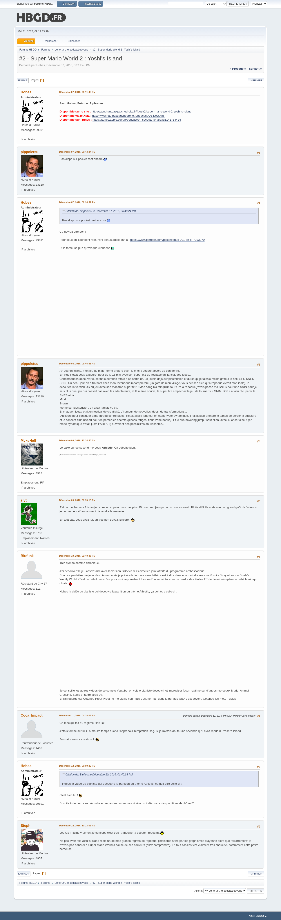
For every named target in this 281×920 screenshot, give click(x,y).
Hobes (26, 92)
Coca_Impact (32, 715)
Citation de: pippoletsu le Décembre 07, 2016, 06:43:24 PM (100, 210)
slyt (24, 500)
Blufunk (27, 555)
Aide (251, 915)
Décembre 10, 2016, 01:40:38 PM (77, 555)
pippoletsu (29, 151)
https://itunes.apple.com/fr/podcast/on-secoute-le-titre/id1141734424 (136, 119)
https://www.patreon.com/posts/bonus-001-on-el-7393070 (167, 239)
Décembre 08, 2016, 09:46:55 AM (77, 363)
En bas (22, 80)
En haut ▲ (261, 915)
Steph (25, 825)
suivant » (255, 68)
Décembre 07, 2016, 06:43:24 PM (77, 151)
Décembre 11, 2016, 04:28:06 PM (77, 715)
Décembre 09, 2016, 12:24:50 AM (77, 440)
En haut (23, 873)
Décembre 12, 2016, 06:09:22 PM (77, 765)
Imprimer (256, 80)
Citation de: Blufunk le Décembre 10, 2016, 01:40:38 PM (99, 774)
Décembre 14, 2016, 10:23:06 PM (77, 825)
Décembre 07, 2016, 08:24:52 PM (77, 202)
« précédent (238, 68)
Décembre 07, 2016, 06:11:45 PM (77, 91)
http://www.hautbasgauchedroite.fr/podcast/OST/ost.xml (128, 115)
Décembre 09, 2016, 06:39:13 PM (77, 499)
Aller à (198, 890)
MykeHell (28, 440)
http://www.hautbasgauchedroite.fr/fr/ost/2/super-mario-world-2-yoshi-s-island (142, 111)
